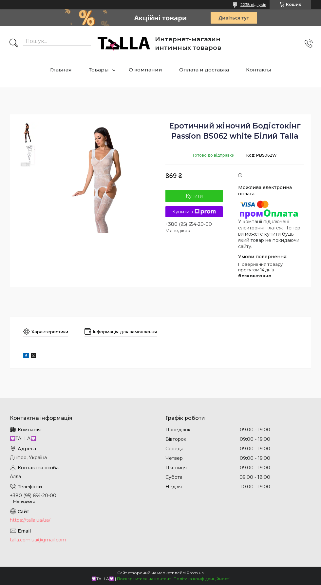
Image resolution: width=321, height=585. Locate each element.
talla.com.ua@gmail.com (38, 540)
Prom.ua (195, 572)
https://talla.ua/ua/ (30, 520)
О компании (145, 70)
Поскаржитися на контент (144, 578)
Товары (99, 70)
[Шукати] (14, 43)
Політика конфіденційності (202, 578)
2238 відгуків (253, 4)
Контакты (258, 70)
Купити (194, 196)
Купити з (194, 212)
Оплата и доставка (204, 70)
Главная (61, 70)
